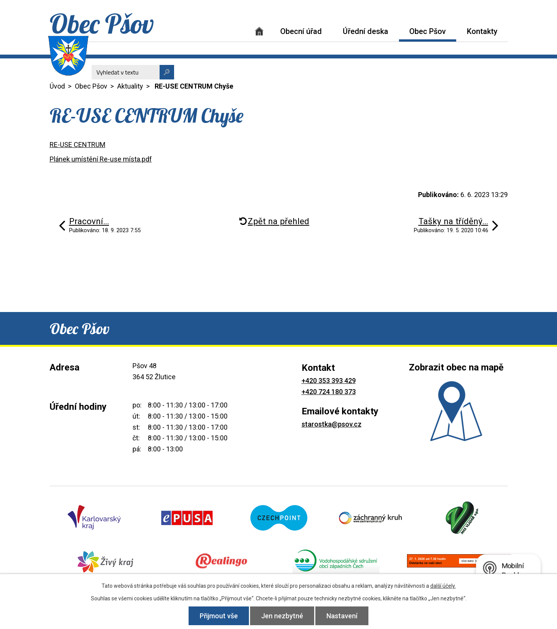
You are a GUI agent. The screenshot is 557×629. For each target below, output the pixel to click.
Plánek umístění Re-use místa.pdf (101, 159)
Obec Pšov (427, 31)
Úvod (259, 31)
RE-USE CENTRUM (77, 145)
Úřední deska (365, 31)
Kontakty (482, 31)
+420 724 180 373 (329, 392)
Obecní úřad (301, 31)
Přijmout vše (219, 616)
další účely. (443, 586)
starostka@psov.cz (332, 424)
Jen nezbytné (282, 616)
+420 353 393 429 (329, 381)
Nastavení (341, 616)
